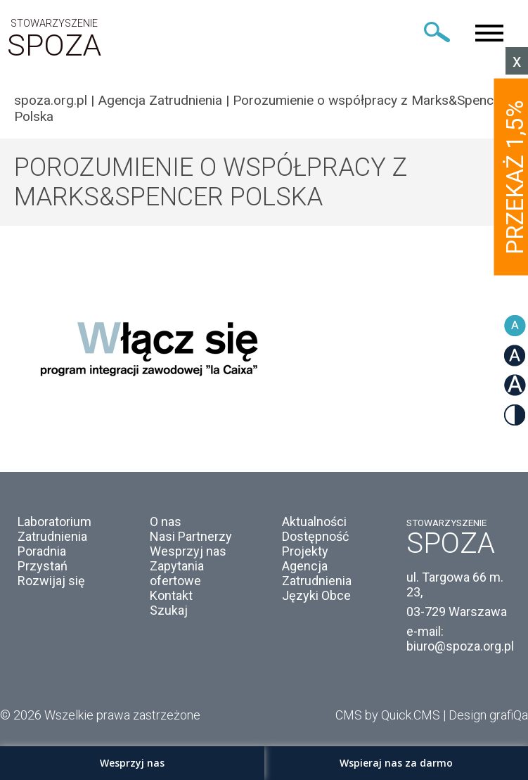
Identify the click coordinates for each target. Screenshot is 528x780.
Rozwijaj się (51, 580)
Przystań (42, 565)
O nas (165, 521)
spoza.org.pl (50, 100)
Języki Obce (316, 595)
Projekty (305, 551)
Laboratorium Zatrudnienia (54, 529)
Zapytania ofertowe (177, 573)
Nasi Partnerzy (191, 536)
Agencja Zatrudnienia (160, 100)
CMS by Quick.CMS (387, 715)
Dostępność (315, 536)
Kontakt (171, 595)
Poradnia (42, 551)
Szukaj (169, 610)
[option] (264, 345)
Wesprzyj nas (188, 551)
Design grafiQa (488, 715)
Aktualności (314, 521)
